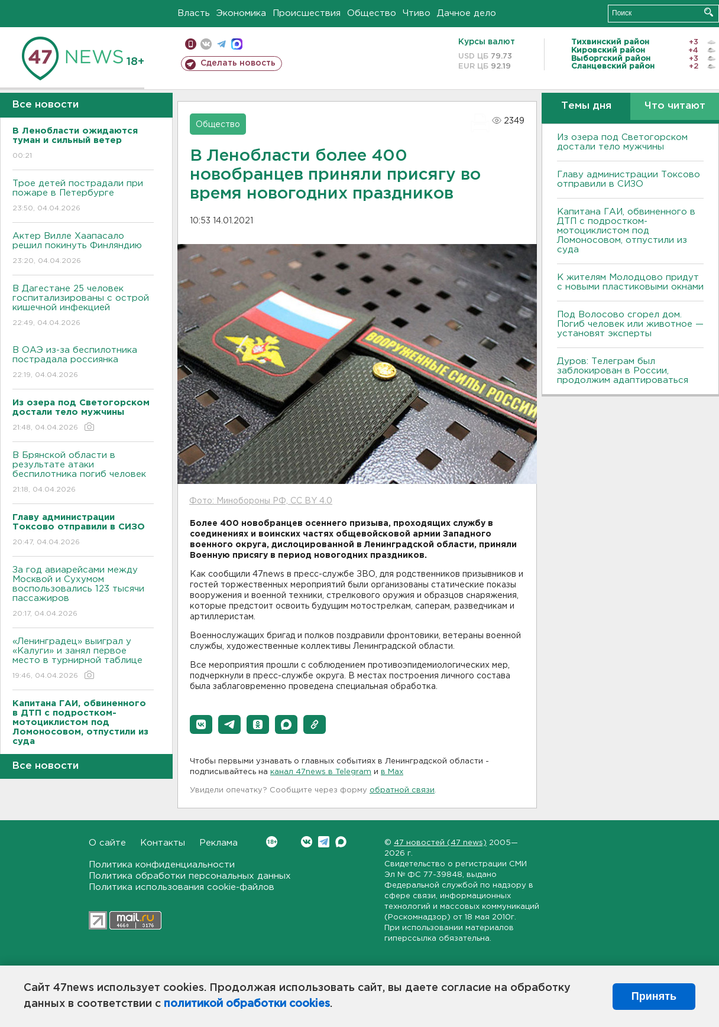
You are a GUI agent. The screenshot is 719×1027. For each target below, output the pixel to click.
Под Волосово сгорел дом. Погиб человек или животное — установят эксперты (630, 324)
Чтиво (416, 13)
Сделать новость (238, 63)
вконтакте (206, 44)
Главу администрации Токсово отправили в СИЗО (628, 179)
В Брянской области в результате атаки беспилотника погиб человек (83, 473)
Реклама (218, 843)
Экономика (241, 13)
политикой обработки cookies (247, 1004)
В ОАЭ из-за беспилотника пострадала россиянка (83, 363)
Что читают (674, 106)
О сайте (107, 843)
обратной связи (402, 790)
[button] (201, 724)
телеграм (221, 44)
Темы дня (586, 106)
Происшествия (307, 13)
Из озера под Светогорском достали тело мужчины (622, 142)
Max (340, 841)
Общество (371, 13)
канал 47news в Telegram (320, 772)
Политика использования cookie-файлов (181, 887)
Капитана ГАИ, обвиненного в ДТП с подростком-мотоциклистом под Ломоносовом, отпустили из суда (626, 231)
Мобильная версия (190, 44)
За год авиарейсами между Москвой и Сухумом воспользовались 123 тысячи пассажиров (83, 592)
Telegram (323, 841)
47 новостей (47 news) (440, 843)
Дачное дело (466, 13)
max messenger (236, 44)
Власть (193, 13)
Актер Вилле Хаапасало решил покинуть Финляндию (83, 249)
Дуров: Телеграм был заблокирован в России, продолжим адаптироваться (622, 371)
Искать (708, 12)
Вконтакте (271, 841)
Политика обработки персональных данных (190, 876)
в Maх (392, 772)
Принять (653, 996)
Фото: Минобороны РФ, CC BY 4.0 (260, 501)
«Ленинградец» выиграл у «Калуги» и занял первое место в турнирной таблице (83, 659)
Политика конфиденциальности (162, 865)
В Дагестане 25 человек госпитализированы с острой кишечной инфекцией (83, 306)
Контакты (162, 843)
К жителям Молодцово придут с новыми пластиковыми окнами (630, 282)
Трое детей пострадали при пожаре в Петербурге (83, 196)
